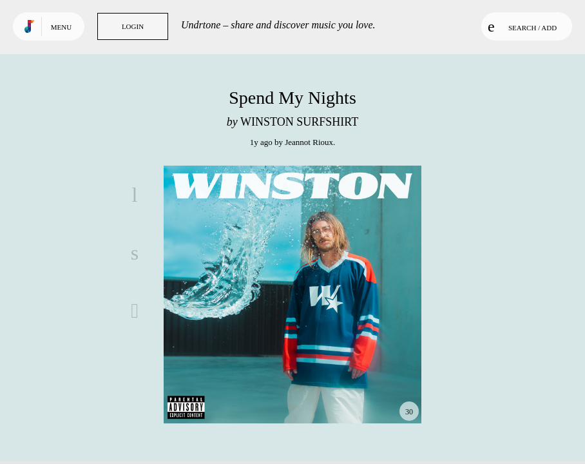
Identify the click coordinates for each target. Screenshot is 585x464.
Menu (61, 27)
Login (133, 26)
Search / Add (522, 26)
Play (292, 294)
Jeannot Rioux (309, 142)
